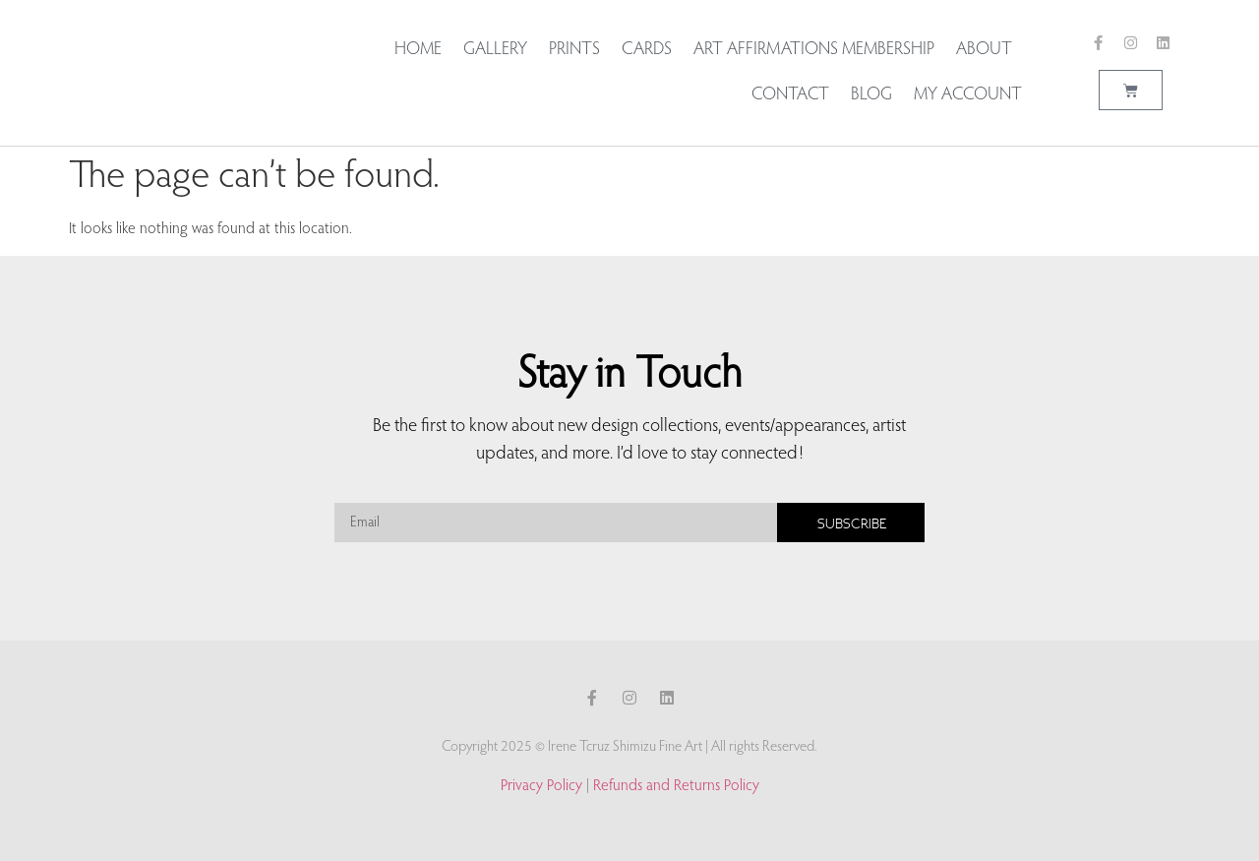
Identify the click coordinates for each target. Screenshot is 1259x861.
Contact (790, 95)
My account (968, 95)
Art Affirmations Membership (813, 50)
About (989, 50)
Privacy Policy (541, 786)
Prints (574, 50)
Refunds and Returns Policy (676, 786)
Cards (647, 50)
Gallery (495, 50)
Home (418, 50)
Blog (871, 95)
